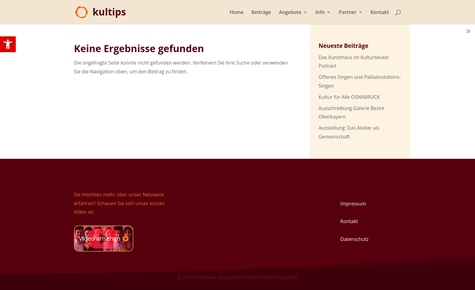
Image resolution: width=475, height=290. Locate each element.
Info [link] (320, 12)
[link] (8, 44)
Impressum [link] (353, 203)
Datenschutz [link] (354, 239)
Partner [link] (348, 12)
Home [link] (237, 12)
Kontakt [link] (379, 12)
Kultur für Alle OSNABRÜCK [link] (349, 97)
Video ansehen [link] (100, 238)
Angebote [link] (290, 12)
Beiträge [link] (261, 12)
